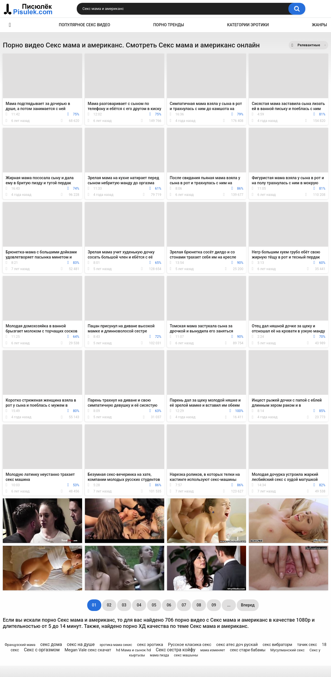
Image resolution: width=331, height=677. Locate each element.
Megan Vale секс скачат (88, 649)
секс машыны (186, 655)
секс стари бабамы (248, 650)
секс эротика (150, 644)
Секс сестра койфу (175, 649)
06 (169, 605)
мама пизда (159, 655)
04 (139, 605)
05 (154, 605)
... (229, 605)
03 (124, 605)
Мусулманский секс (287, 650)
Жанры (319, 25)
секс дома (51, 644)
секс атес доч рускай (237, 644)
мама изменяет (212, 650)
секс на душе (81, 644)
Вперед (248, 605)
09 (214, 605)
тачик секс (307, 644)
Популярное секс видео (84, 25)
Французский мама (20, 645)
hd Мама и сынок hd (133, 650)
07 (184, 605)
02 (109, 605)
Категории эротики (248, 25)
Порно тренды (168, 25)
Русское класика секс (189, 644)
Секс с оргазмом (42, 649)
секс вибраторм (277, 644)
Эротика (10, 25)
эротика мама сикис (116, 645)
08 (199, 605)
